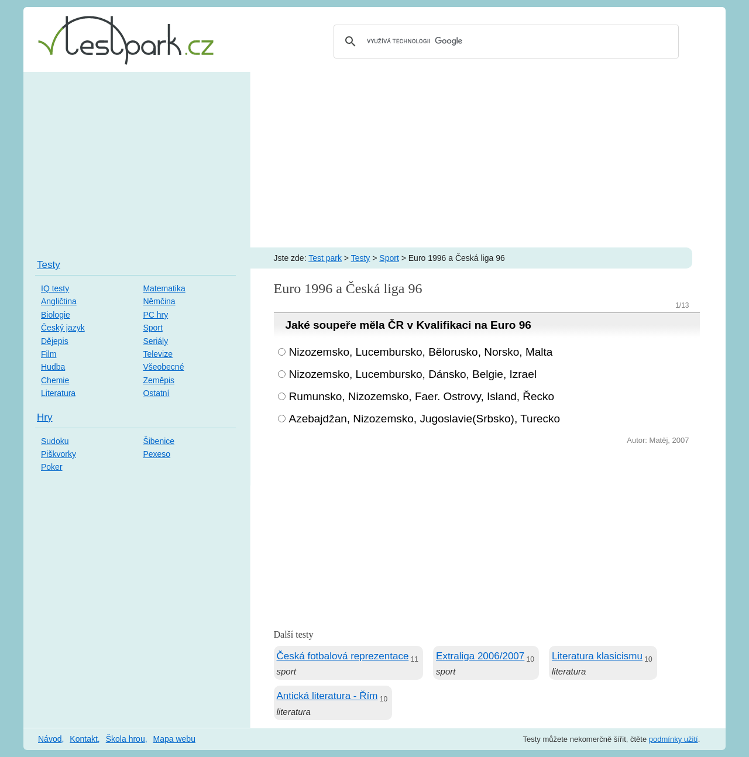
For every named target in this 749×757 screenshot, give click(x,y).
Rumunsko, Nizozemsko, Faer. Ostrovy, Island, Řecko (422, 396)
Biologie (55, 314)
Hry (44, 417)
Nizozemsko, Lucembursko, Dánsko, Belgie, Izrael (413, 374)
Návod (49, 739)
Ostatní (156, 393)
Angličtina (59, 301)
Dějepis (54, 341)
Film (48, 354)
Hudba (53, 366)
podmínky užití (673, 739)
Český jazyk (63, 327)
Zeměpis (158, 380)
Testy (360, 258)
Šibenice (158, 441)
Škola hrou (125, 739)
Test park (325, 258)
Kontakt (83, 739)
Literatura (58, 393)
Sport (388, 258)
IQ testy (55, 288)
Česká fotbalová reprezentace (343, 656)
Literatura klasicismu (597, 656)
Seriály (155, 341)
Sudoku (54, 441)
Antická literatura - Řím (327, 695)
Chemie (55, 380)
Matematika (164, 288)
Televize (158, 354)
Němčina (159, 301)
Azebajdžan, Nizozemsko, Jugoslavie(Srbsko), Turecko (425, 418)
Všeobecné (163, 366)
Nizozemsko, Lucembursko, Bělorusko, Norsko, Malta (421, 352)
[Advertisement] (374, 160)
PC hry (155, 314)
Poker (52, 467)
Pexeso (156, 454)
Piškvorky (58, 454)
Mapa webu (174, 739)
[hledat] (504, 42)
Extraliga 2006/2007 (480, 656)
